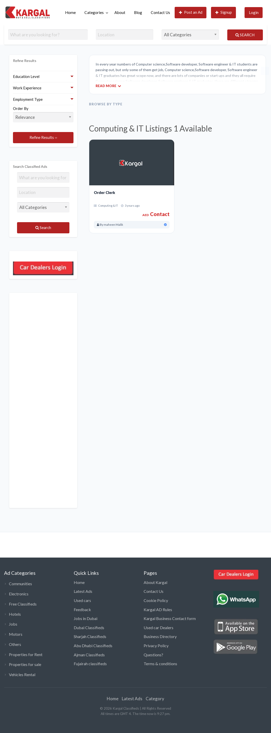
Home (70, 12)
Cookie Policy (156, 600)
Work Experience (27, 88)
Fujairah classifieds (90, 663)
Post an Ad (191, 12)
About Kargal (155, 582)
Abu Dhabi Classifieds (93, 645)
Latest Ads (83, 591)
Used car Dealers (158, 627)
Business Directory (160, 636)
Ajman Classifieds (89, 654)
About (119, 12)
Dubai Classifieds (89, 627)
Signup (223, 12)
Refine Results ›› (43, 137)
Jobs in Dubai (85, 618)
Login (254, 12)
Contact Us (160, 12)
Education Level (26, 76)
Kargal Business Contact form (170, 618)
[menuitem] (70, 12)
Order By (43, 114)
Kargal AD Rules (158, 609)
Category (155, 698)
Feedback (82, 609)
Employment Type (28, 99)
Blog (138, 12)
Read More (108, 86)
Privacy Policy (156, 645)
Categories (94, 12)
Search (244, 34)
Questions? (153, 654)
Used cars (82, 600)
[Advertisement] (43, 400)
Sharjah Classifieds (90, 636)
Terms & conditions (160, 663)
